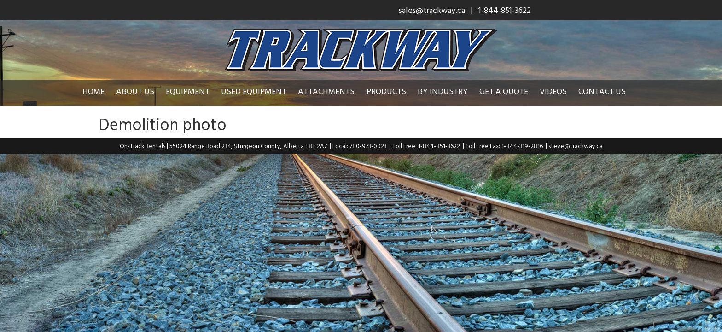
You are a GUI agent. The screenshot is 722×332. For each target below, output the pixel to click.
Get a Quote (510, 91)
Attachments (333, 91)
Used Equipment (260, 91)
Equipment (194, 91)
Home (100, 91)
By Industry (450, 91)
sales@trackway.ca (432, 10)
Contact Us (609, 91)
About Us (142, 91)
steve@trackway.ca (575, 145)
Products (393, 91)
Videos (560, 91)
